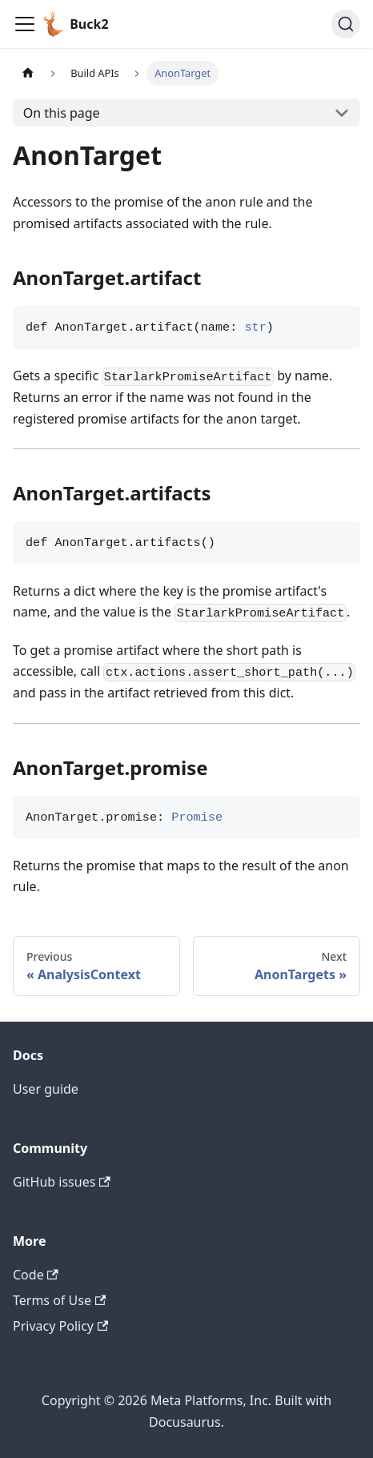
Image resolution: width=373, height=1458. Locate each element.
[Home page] (28, 73)
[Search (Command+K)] (345, 24)
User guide (45, 1089)
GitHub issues (61, 1182)
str (255, 327)
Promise (197, 817)
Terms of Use (59, 1300)
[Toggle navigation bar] (25, 24)
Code (35, 1274)
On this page (61, 113)
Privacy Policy (60, 1326)
